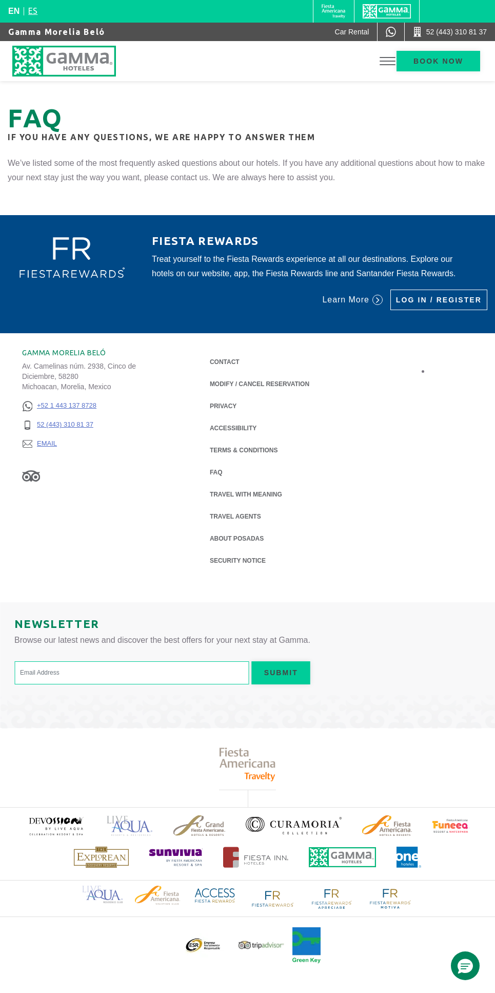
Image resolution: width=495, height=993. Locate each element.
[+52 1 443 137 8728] (59, 406)
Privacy (223, 405)
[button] (465, 965)
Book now (438, 61)
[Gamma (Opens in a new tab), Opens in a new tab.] (333, 11)
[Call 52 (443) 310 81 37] (450, 32)
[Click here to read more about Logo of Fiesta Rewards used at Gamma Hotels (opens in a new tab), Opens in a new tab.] (273, 897)
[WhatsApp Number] (391, 32)
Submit (281, 673)
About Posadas (237, 537)
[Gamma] (386, 11)
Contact (225, 362)
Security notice (238, 560)
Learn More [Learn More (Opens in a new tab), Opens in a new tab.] (352, 300)
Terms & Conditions (244, 450)
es (32, 10)
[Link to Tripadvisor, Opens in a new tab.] (31, 476)
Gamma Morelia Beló (56, 31)
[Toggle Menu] (387, 61)
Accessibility (233, 428)
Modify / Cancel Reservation (259, 384)
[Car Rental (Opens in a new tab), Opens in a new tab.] (352, 32)
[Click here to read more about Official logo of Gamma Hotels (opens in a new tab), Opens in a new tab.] (343, 857)
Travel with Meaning (246, 494)
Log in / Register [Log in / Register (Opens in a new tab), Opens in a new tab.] (439, 300)
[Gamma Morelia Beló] (74, 61)
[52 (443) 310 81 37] (59, 425)
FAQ (216, 472)
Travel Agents (235, 516)
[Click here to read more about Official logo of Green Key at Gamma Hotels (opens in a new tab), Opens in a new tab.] (306, 945)
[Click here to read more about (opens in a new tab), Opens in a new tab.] (56, 825)
